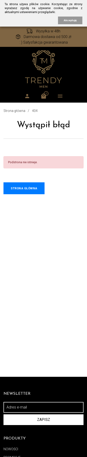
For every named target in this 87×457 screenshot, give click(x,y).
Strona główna (14, 111)
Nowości (10, 449)
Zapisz (43, 419)
